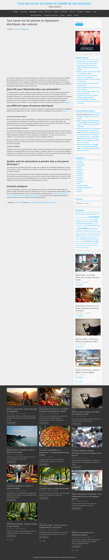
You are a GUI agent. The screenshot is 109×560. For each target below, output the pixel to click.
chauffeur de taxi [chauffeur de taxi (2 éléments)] (89, 219)
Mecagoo (67, 102)
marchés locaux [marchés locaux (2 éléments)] (91, 233)
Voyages (69, 15)
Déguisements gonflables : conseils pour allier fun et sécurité (88, 116)
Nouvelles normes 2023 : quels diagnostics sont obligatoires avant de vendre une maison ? (88, 140)
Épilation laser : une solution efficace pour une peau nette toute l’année (87, 277)
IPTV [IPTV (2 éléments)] (83, 231)
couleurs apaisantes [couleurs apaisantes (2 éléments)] (86, 221)
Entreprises (64, 11)
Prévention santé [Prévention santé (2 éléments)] (83, 237)
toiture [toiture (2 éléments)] (76, 245)
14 (11, 539)
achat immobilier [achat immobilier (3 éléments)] (80, 214)
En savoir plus (11, 423)
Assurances (23, 11)
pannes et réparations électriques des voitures (42, 202)
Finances (72, 11)
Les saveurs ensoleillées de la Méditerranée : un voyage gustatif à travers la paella (54, 452)
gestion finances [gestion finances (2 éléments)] (82, 225)
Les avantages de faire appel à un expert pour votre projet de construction (88, 124)
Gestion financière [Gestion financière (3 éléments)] (91, 225)
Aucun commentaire (21, 413)
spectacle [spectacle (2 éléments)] (82, 241)
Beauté (41, 11)
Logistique (88, 11)
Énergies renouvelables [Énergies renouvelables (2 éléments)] (84, 247)
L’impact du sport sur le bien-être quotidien (54, 488)
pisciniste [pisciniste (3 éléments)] (97, 235)
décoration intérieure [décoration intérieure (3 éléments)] (86, 223)
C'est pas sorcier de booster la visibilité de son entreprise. (54, 3)
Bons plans (48, 11)
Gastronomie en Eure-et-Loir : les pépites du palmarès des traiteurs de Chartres (87, 67)
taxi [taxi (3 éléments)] (97, 243)
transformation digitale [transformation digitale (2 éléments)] (82, 245)
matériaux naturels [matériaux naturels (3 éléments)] (80, 235)
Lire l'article (79, 285)
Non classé (80, 181)
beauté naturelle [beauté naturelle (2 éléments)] (78, 219)
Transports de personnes (51, 15)
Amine (27, 29)
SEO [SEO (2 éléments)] (96, 239)
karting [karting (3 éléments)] (86, 231)
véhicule (64, 111)
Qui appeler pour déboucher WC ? (90, 132)
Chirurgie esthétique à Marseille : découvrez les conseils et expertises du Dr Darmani (88, 101)
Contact (76, 15)
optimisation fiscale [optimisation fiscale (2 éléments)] (90, 235)
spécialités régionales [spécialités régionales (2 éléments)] (79, 243)
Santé (94, 11)
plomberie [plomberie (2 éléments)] (77, 237)
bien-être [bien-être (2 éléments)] (83, 219)
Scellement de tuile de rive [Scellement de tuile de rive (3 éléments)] (87, 239)
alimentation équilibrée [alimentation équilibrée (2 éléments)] (84, 217)
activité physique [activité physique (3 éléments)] (90, 214)
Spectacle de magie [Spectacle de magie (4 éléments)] (91, 241)
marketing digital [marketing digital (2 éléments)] (97, 233)
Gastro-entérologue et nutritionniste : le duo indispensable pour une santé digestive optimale (87, 496)
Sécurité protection (35, 15)
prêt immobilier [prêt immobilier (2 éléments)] (89, 237)
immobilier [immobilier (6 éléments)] (83, 228)
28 (44, 541)
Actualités (15, 11)
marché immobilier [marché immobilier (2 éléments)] (83, 233)
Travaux (62, 15)
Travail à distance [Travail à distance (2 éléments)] (90, 245)
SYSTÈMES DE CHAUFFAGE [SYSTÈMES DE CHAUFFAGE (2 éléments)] (90, 243)
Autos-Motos (33, 11)
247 (80, 381)
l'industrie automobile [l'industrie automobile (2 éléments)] (92, 231)
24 (76, 550)
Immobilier (80, 11)
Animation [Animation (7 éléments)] (94, 217)
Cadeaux (56, 11)
